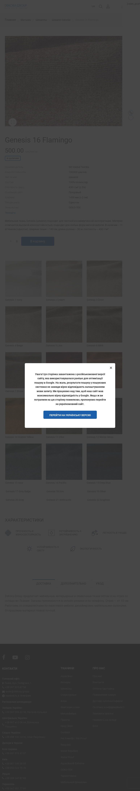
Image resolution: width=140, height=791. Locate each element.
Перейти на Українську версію (70, 415)
